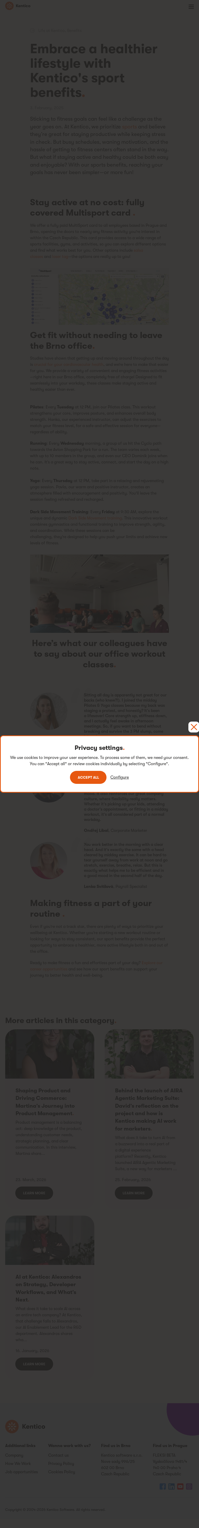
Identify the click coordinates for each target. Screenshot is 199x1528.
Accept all (88, 777)
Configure (120, 777)
